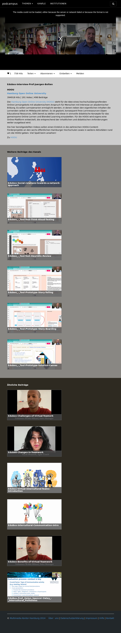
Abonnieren (47, 73)
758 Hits (18, 73)
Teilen (31, 73)
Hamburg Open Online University (26, 93)
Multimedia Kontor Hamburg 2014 (27, 618)
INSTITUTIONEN (58, 3)
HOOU (14, 137)
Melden (80, 73)
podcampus (10, 3)
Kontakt (110, 618)
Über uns (53, 618)
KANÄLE (41, 3)
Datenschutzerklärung (72, 618)
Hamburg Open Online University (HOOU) (32, 102)
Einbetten (66, 73)
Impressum (91, 618)
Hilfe (101, 618)
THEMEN (27, 3)
